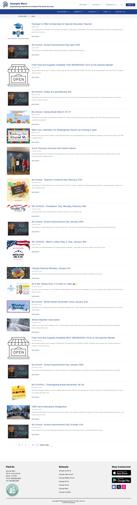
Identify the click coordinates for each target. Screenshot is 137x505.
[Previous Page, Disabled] (15, 445)
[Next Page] (37, 445)
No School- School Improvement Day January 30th (57, 221)
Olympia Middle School (66, 478)
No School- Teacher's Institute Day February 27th (57, 179)
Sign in (130, 5)
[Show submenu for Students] (92, 12)
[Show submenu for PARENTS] (77, 12)
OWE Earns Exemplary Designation (49, 406)
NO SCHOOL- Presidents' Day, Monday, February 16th (59, 206)
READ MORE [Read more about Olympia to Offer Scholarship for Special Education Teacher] (36, 36)
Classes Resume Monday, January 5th (51, 268)
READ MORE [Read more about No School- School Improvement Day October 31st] (36, 434)
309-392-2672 (16, 478)
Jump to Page (44, 445)
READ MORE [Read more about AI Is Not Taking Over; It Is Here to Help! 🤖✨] (36, 296)
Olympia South (64, 485)
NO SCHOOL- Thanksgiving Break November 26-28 (58, 384)
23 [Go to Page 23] (33, 445)
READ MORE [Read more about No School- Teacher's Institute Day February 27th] (36, 192)
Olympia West (22, 16)
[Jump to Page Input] (51, 444)
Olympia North (64, 481)
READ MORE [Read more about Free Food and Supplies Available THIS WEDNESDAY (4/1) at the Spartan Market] (36, 77)
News (33, 16)
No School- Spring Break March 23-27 (51, 112)
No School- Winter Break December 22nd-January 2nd (60, 302)
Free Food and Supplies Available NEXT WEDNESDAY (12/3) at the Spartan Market (73, 337)
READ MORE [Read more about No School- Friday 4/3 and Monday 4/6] (36, 104)
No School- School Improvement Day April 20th (56, 45)
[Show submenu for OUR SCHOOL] (62, 12)
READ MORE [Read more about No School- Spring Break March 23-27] (36, 124)
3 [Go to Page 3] (25, 445)
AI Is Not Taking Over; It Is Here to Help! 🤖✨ (55, 284)
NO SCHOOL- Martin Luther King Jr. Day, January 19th (59, 241)
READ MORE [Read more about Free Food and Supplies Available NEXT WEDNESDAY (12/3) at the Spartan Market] (36, 350)
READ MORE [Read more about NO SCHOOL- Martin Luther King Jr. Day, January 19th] (36, 252)
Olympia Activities (65, 492)
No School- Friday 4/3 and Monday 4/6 (51, 92)
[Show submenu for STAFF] (105, 12)
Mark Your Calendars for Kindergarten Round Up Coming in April (64, 130)
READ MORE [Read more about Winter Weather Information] (36, 332)
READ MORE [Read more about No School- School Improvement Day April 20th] (36, 55)
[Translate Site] (111, 5)
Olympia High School (66, 474)
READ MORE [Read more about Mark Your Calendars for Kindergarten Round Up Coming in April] (36, 142)
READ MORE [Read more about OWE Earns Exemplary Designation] (36, 419)
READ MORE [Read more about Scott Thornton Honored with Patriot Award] (36, 161)
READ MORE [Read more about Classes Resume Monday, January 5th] (36, 278)
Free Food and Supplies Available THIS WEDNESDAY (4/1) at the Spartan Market (72, 65)
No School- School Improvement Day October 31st (57, 424)
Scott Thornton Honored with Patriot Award (54, 148)
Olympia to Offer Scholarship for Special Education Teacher (62, 24)
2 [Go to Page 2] (22, 445)
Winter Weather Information (46, 319)
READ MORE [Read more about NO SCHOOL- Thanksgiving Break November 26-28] (36, 397)
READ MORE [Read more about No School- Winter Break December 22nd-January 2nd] (36, 314)
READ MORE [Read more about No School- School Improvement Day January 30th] (36, 231)
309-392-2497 (14, 481)
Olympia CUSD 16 (65, 471)
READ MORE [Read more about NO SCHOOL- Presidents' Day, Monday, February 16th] (36, 216)
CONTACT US (120, 12)
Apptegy (72, 502)
